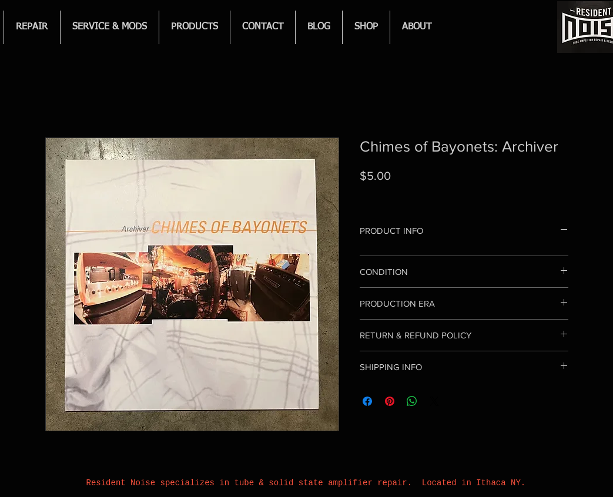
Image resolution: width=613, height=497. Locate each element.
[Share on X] (434, 401)
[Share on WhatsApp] (412, 401)
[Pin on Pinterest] (390, 401)
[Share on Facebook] (367, 401)
